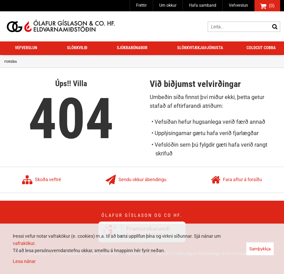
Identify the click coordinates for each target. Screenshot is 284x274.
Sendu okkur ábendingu (136, 180)
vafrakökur (23, 243)
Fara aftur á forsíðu (236, 180)
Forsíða (10, 62)
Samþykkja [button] (260, 248)
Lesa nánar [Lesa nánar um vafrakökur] (24, 261)
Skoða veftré (41, 180)
